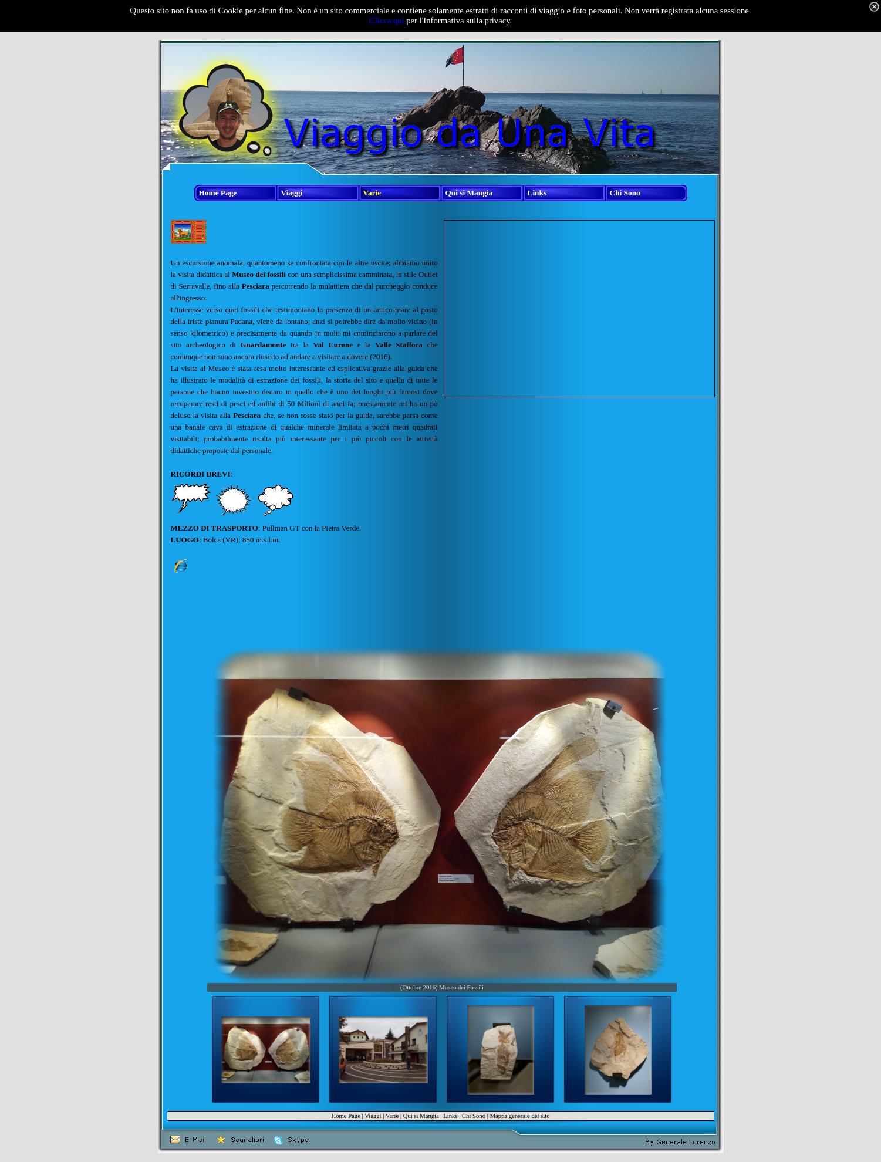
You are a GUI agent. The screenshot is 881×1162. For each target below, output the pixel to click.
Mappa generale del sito (519, 1116)
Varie (392, 1116)
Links (450, 1116)
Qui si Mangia (421, 1116)
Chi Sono (473, 1116)
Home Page (345, 1116)
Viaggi (372, 1116)
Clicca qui (386, 20)
